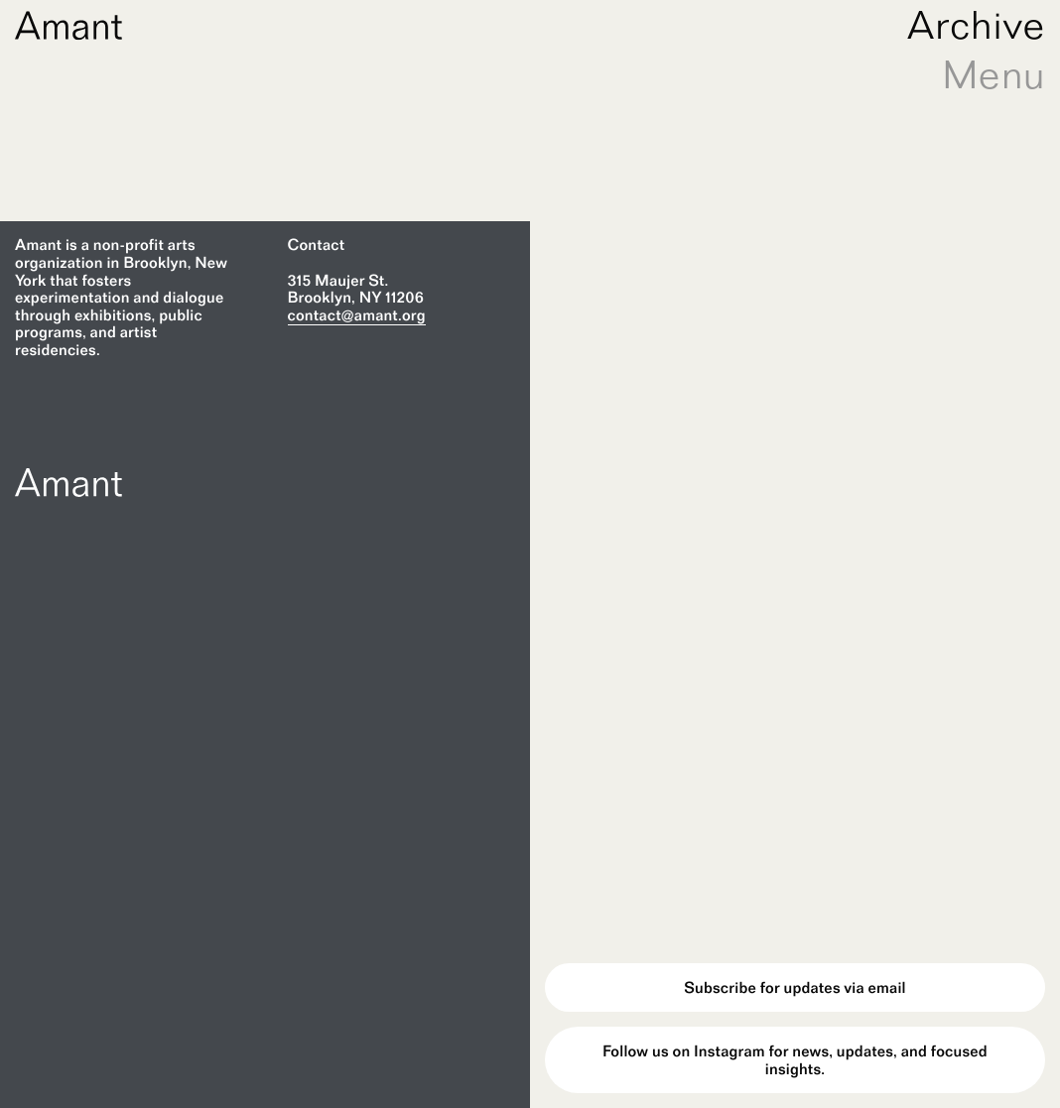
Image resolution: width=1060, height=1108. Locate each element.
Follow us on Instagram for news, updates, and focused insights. (795, 1060)
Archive (976, 25)
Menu (993, 74)
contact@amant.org (357, 315)
